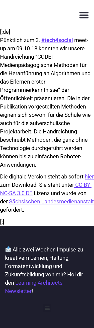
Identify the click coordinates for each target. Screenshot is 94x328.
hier (89, 176)
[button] (83, 15)
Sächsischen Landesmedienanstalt (51, 201)
